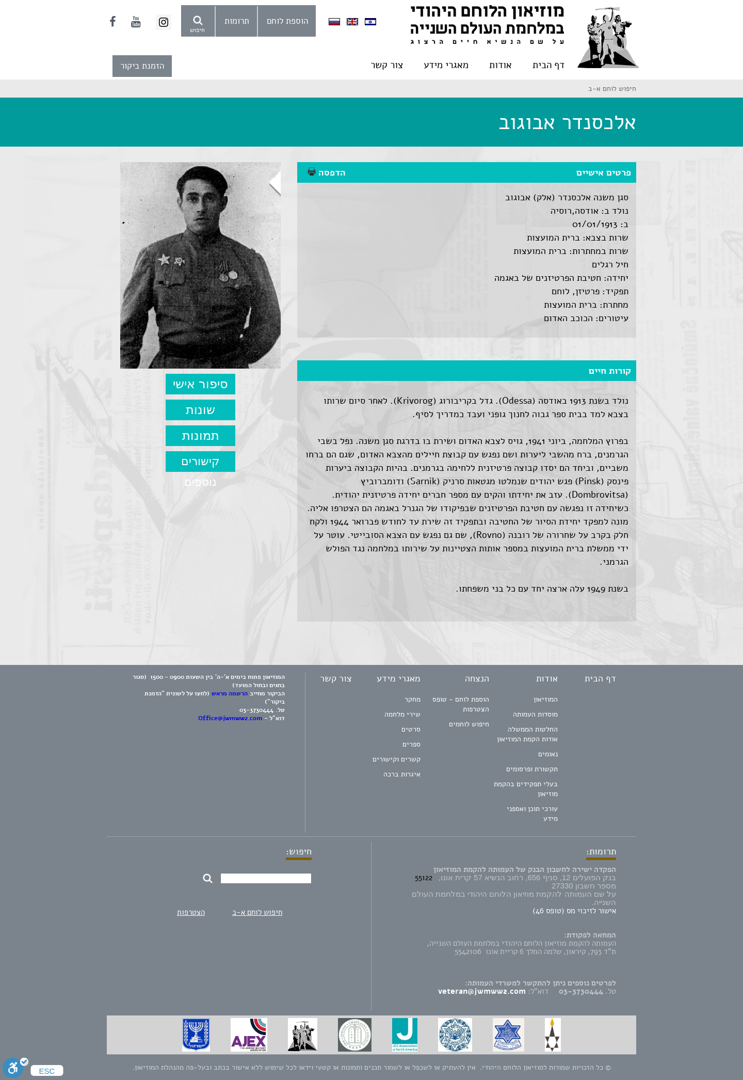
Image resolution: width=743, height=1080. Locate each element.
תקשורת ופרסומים (532, 769)
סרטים (411, 729)
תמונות (200, 435)
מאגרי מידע (446, 65)
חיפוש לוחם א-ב (257, 912)
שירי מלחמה (402, 714)
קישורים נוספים (200, 463)
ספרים (411, 744)
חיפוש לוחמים (469, 724)
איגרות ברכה (402, 774)
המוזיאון (546, 699)
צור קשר (386, 65)
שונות (200, 410)
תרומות (236, 21)
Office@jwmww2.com (230, 718)
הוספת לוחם (287, 21)
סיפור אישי (200, 384)
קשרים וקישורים (397, 759)
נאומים (548, 754)
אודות (500, 65)
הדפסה (327, 172)
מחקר (413, 699)
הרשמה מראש (230, 693)
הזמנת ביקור (142, 66)
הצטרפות (191, 912)
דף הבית (548, 65)
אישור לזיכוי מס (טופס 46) (574, 911)
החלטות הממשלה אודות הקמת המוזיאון (527, 734)
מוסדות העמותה (535, 714)
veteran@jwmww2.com (482, 991)
